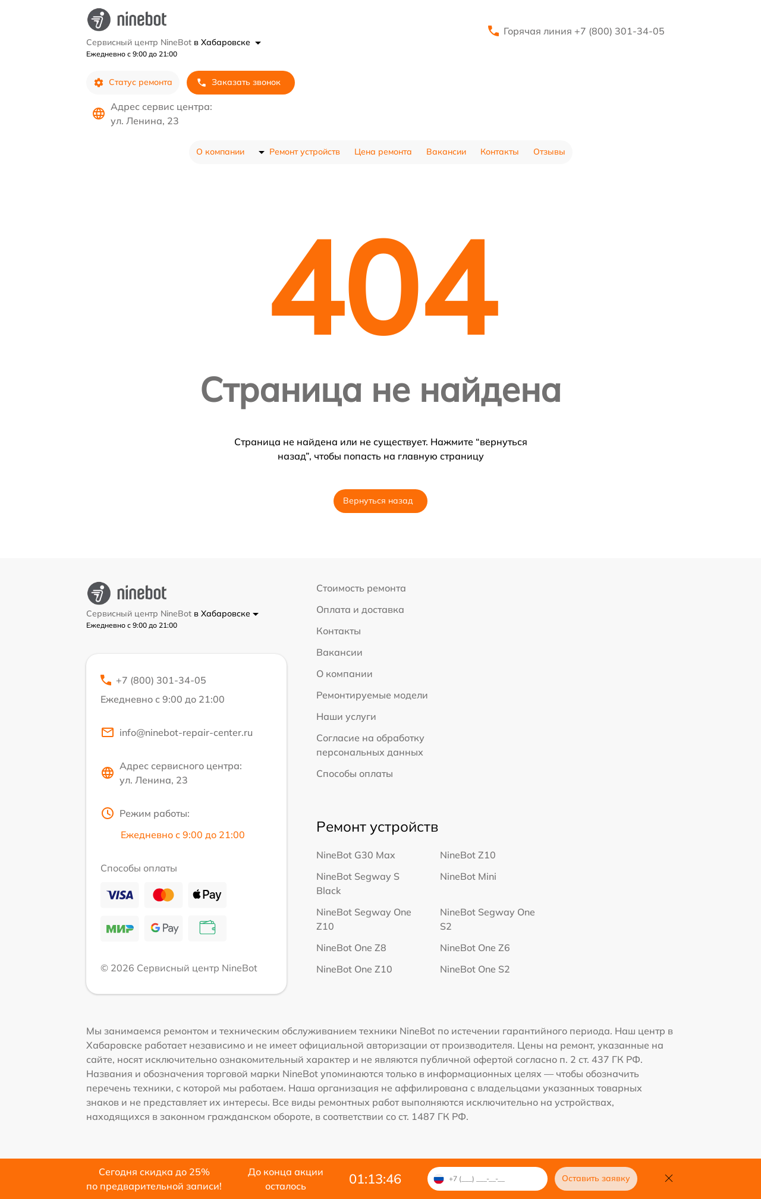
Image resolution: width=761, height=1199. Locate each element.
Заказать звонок (238, 82)
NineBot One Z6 (475, 947)
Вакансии (446, 151)
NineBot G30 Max (355, 855)
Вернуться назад (378, 500)
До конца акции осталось (285, 1179)
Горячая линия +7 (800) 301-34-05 (584, 31)
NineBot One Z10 (354, 969)
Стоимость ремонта (361, 588)
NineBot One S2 (475, 969)
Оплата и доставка (360, 609)
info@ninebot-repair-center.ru (176, 732)
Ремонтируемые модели (372, 695)
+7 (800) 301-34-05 (186, 690)
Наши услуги (346, 716)
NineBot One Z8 (351, 947)
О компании (220, 151)
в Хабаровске (227, 42)
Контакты (499, 151)
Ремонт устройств (304, 151)
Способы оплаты (354, 773)
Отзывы (549, 151)
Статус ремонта (132, 82)
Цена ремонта (383, 151)
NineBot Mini (468, 876)
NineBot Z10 (468, 855)
